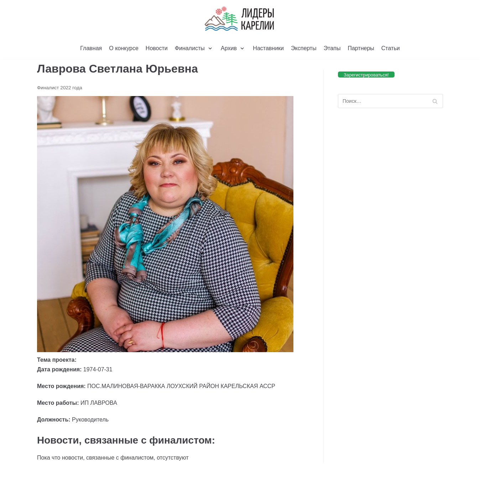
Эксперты (304, 48)
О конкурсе (124, 48)
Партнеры (361, 48)
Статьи (390, 48)
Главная (91, 48)
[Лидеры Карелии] (240, 18)
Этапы (332, 48)
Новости (157, 48)
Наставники (268, 48)
